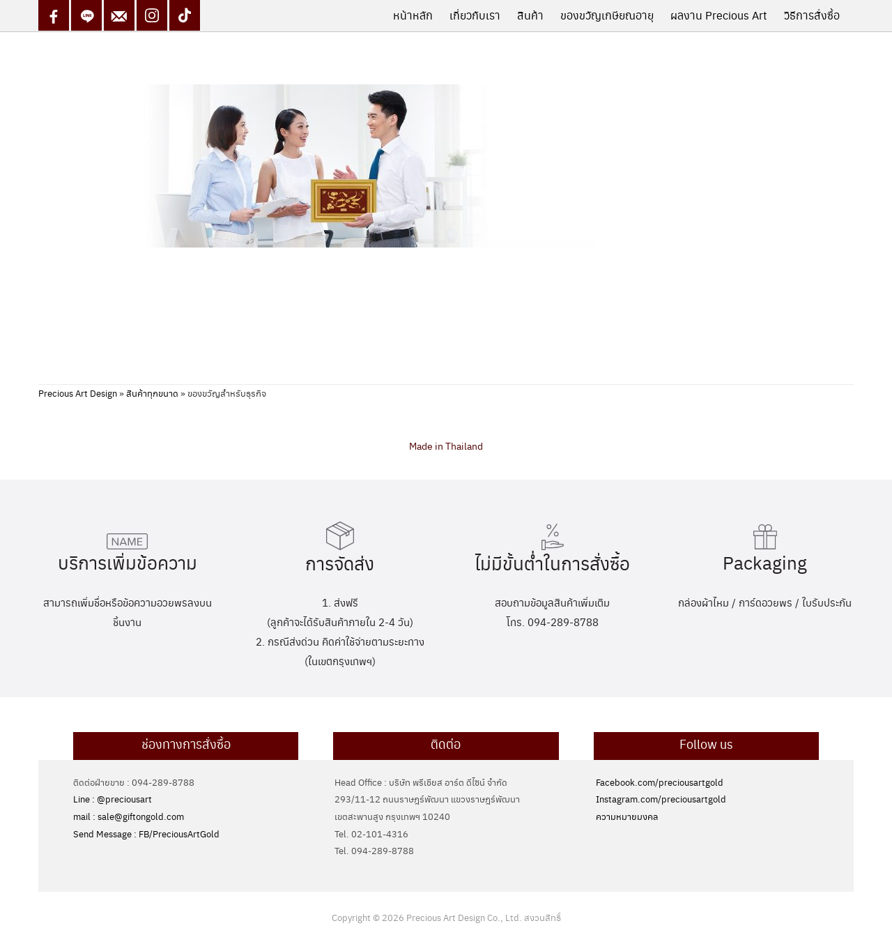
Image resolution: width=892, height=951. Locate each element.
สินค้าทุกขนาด (152, 393)
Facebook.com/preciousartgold (659, 782)
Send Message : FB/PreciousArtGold (146, 833)
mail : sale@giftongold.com (128, 816)
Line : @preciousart (112, 798)
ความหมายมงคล (627, 816)
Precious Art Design (77, 393)
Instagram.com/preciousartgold (661, 798)
